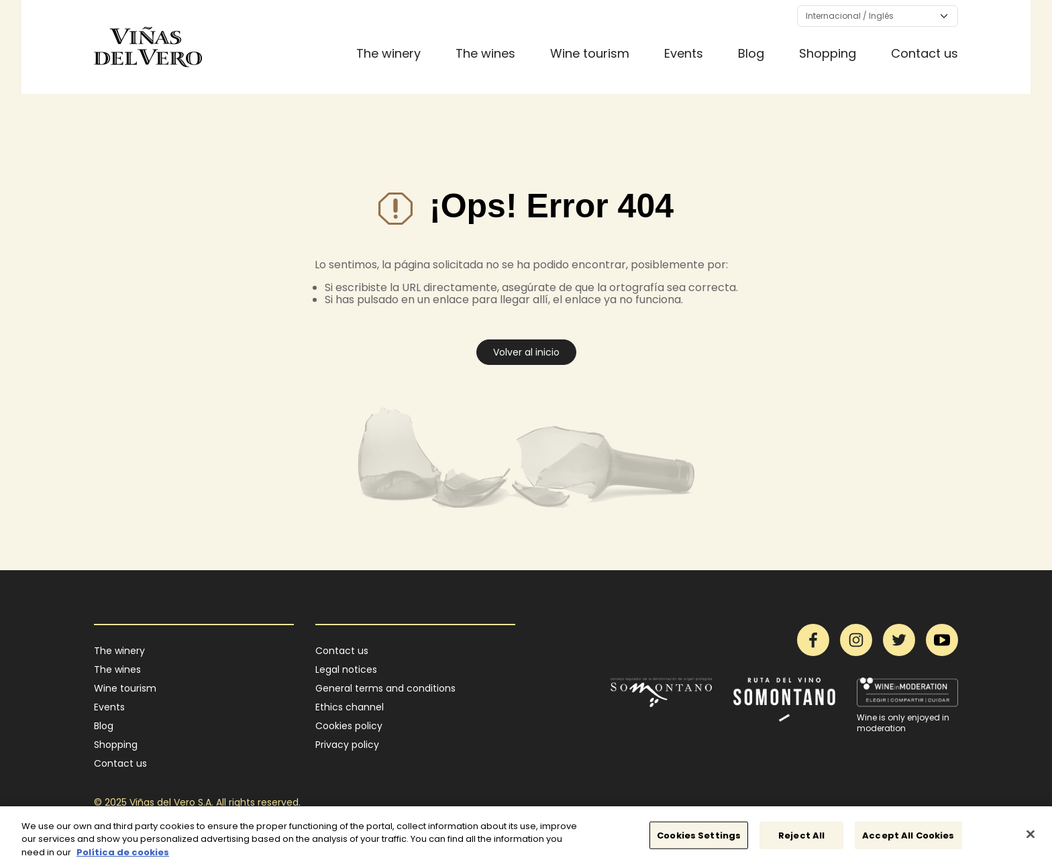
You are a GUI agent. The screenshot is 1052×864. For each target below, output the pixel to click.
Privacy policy (347, 744)
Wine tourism (589, 53)
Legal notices (346, 669)
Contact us (924, 53)
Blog (751, 53)
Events (683, 53)
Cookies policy (348, 726)
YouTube (942, 640)
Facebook (813, 640)
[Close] (1030, 839)
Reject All (801, 840)
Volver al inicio (526, 352)
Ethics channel (349, 707)
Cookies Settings (699, 840)
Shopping (827, 53)
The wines (485, 53)
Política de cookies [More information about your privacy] (122, 857)
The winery (388, 53)
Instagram (856, 640)
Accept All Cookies (908, 840)
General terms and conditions (385, 688)
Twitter (899, 640)
